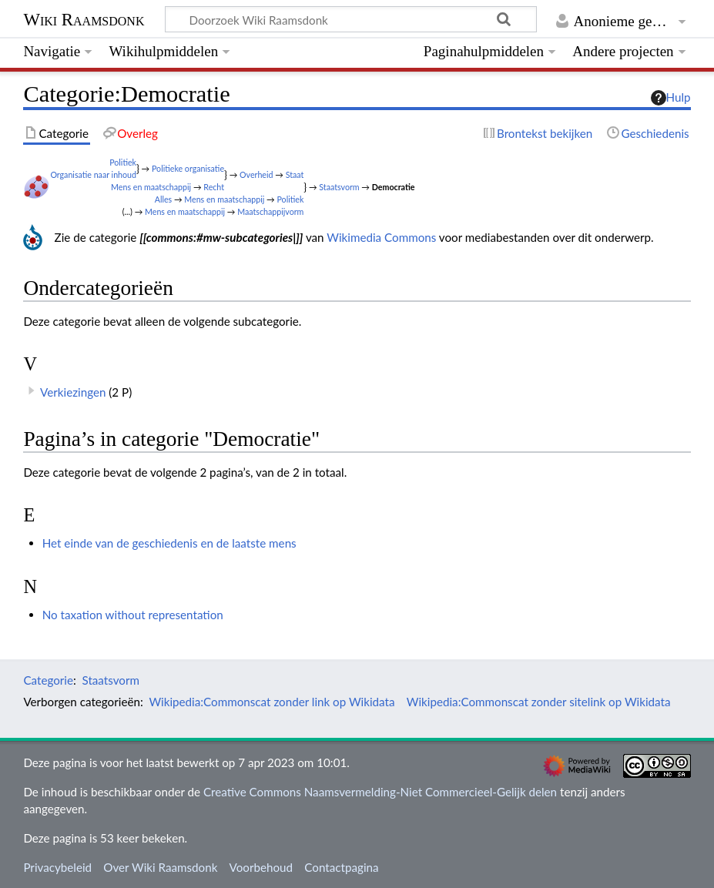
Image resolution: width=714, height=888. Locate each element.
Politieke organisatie (188, 168)
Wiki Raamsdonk (83, 19)
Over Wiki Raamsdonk (160, 867)
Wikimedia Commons (381, 237)
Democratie (393, 187)
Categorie (48, 680)
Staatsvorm (339, 187)
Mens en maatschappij (151, 187)
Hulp (671, 98)
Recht (213, 187)
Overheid (256, 174)
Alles (163, 199)
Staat (295, 174)
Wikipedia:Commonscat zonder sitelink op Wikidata (539, 702)
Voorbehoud (261, 867)
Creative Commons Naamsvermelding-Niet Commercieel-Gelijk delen (380, 792)
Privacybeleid (57, 867)
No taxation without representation (132, 615)
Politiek (122, 162)
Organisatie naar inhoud (93, 174)
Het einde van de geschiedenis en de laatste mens (169, 543)
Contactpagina (341, 867)
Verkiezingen (73, 392)
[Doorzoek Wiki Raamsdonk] (351, 19)
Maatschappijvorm (270, 211)
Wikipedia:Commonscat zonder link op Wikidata (271, 702)
